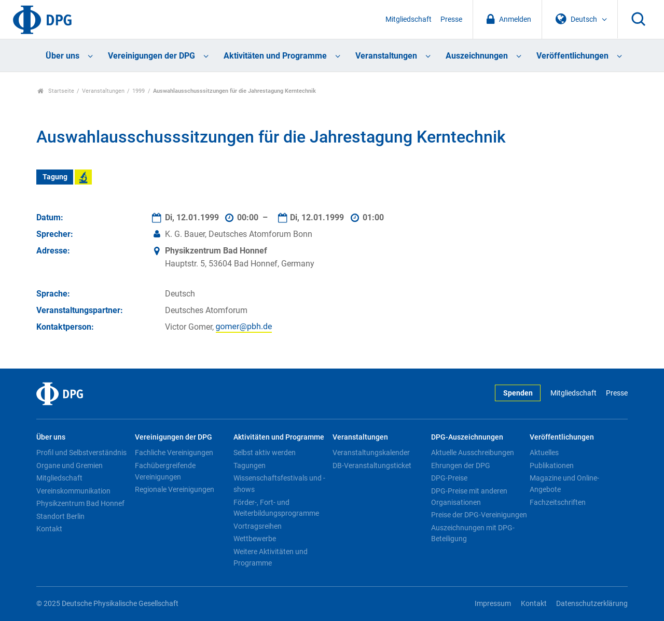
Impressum (493, 603)
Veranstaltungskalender (371, 452)
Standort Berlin (60, 516)
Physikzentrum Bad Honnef (80, 503)
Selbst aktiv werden (264, 452)
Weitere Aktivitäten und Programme (270, 557)
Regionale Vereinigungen (174, 489)
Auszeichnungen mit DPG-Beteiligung (473, 533)
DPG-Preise (449, 478)
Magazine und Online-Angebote (564, 483)
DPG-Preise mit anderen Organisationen (469, 496)
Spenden (518, 393)
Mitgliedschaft (408, 19)
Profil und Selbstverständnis (81, 452)
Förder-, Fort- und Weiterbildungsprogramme (276, 508)
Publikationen (552, 465)
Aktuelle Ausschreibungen (472, 452)
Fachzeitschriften (558, 502)
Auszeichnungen (477, 56)
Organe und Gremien (69, 465)
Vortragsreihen (257, 526)
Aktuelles (544, 452)
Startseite (55, 91)
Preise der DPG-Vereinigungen (479, 515)
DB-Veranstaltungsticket (372, 465)
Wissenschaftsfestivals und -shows (279, 483)
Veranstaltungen (386, 56)
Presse (451, 19)
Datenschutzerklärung (592, 603)
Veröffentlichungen (572, 56)
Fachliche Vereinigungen (174, 452)
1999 (138, 91)
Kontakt (49, 529)
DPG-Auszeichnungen (467, 437)
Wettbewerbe (254, 538)
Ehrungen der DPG (460, 465)
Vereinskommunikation (73, 491)
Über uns (62, 56)
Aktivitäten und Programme (275, 56)
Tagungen (249, 465)
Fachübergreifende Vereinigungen (165, 471)
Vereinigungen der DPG (151, 56)
